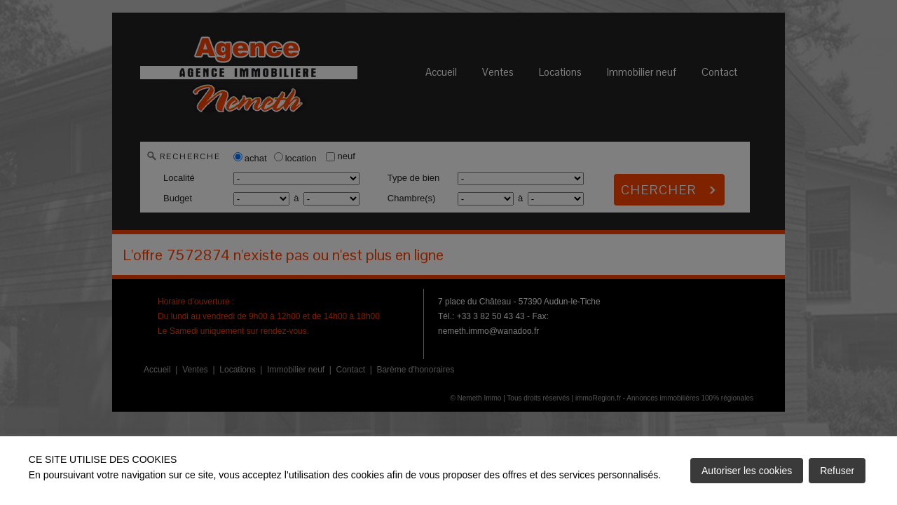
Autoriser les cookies (746, 470)
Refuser (837, 470)
